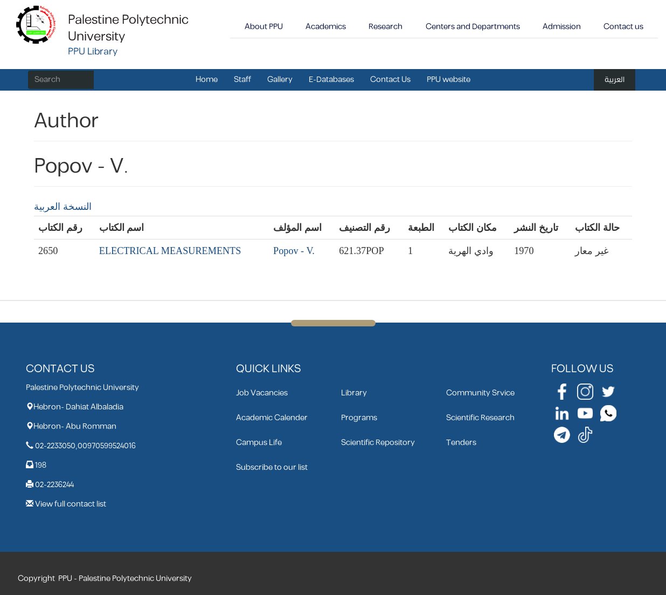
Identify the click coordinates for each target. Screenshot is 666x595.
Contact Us (390, 79)
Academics (326, 26)
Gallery (280, 79)
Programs (359, 418)
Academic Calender (272, 418)
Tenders (461, 442)
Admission (562, 26)
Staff (242, 79)
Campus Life (259, 442)
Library (354, 393)
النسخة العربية (63, 206)
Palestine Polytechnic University (128, 28)
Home (207, 79)
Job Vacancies (262, 393)
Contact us (623, 26)
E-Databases (331, 79)
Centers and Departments (473, 26)
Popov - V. (294, 250)
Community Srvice (480, 393)
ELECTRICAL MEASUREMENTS (170, 250)
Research (386, 26)
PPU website (448, 79)
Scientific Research (480, 418)
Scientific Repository (378, 442)
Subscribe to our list (272, 467)
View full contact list (70, 504)
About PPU (264, 26)
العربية (615, 79)
